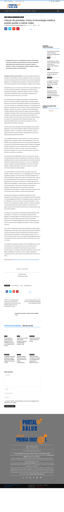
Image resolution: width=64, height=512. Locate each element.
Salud (6, 17)
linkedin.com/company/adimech (31, 283)
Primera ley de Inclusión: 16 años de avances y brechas (35, 364)
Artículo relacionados (12, 350)
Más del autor (27, 350)
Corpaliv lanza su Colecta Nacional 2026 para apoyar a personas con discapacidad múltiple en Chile (22, 365)
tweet (31, 29)
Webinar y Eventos (14, 11)
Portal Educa (45, 509)
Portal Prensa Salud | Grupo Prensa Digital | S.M (16, 25)
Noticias (7, 11)
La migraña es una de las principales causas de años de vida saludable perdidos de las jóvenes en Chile (9, 383)
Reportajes (32, 360)
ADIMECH (9, 17)
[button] (58, 11)
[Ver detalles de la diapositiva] (22, 68)
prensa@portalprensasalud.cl (34, 475)
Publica (33, 11)
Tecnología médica (27, 309)
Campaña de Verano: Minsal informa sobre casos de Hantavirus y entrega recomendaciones (21, 383)
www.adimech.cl (18, 283)
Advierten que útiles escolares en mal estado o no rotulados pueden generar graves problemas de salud (35, 383)
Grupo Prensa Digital (9, 509)
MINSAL (18, 378)
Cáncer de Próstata (16, 17)
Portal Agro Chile (31, 509)
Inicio (5, 15)
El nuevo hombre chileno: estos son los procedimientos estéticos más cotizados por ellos (32, 326)
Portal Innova (39, 509)
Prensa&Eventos (31, 511)
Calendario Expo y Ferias (25, 11)
